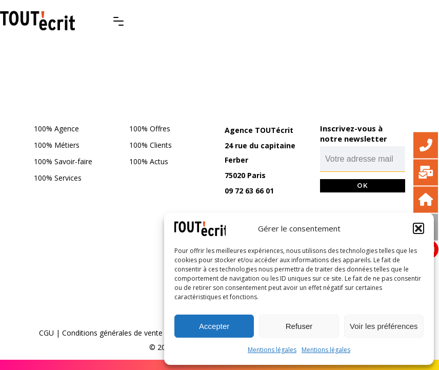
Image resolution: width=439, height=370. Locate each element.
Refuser (299, 326)
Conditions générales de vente (112, 333)
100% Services (58, 178)
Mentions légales (272, 349)
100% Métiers (56, 145)
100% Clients (150, 145)
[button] (418, 228)
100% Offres (149, 128)
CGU (46, 333)
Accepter (214, 326)
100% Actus (148, 161)
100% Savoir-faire (63, 161)
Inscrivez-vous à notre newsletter (353, 133)
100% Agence (56, 128)
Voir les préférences (384, 326)
